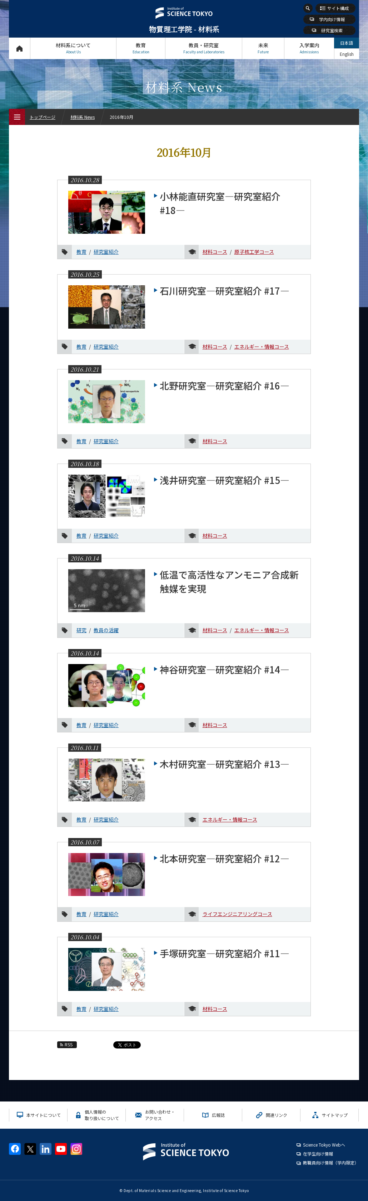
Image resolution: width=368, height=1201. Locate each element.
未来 (263, 48)
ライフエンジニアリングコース (237, 913)
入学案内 (309, 48)
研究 (81, 630)
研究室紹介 (106, 251)
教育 (140, 48)
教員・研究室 (203, 48)
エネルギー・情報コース (261, 346)
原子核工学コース (254, 251)
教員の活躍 (106, 630)
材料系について (73, 48)
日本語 (346, 43)
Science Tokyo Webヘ (324, 1145)
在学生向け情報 (318, 1154)
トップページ (19, 48)
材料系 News (82, 117)
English (347, 54)
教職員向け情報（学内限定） (331, 1162)
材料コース (215, 251)
